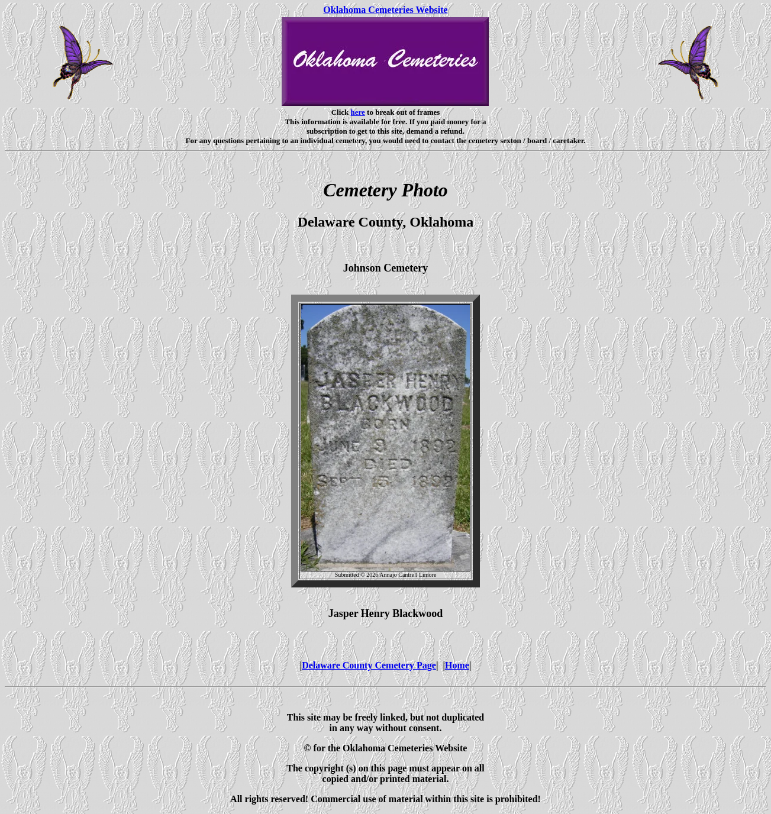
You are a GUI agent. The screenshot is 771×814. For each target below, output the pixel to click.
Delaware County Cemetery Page (369, 665)
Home (457, 665)
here (358, 112)
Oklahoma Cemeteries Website (385, 10)
